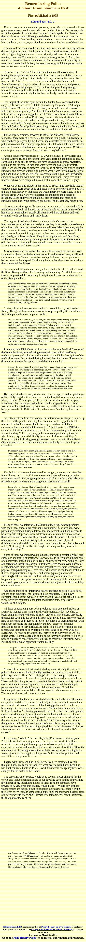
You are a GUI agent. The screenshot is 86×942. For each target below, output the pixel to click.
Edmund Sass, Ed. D (42, 21)
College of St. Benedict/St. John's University (51, 929)
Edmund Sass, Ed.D (12, 927)
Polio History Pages (24, 937)
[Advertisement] (43, 825)
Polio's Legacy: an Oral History (56, 927)
